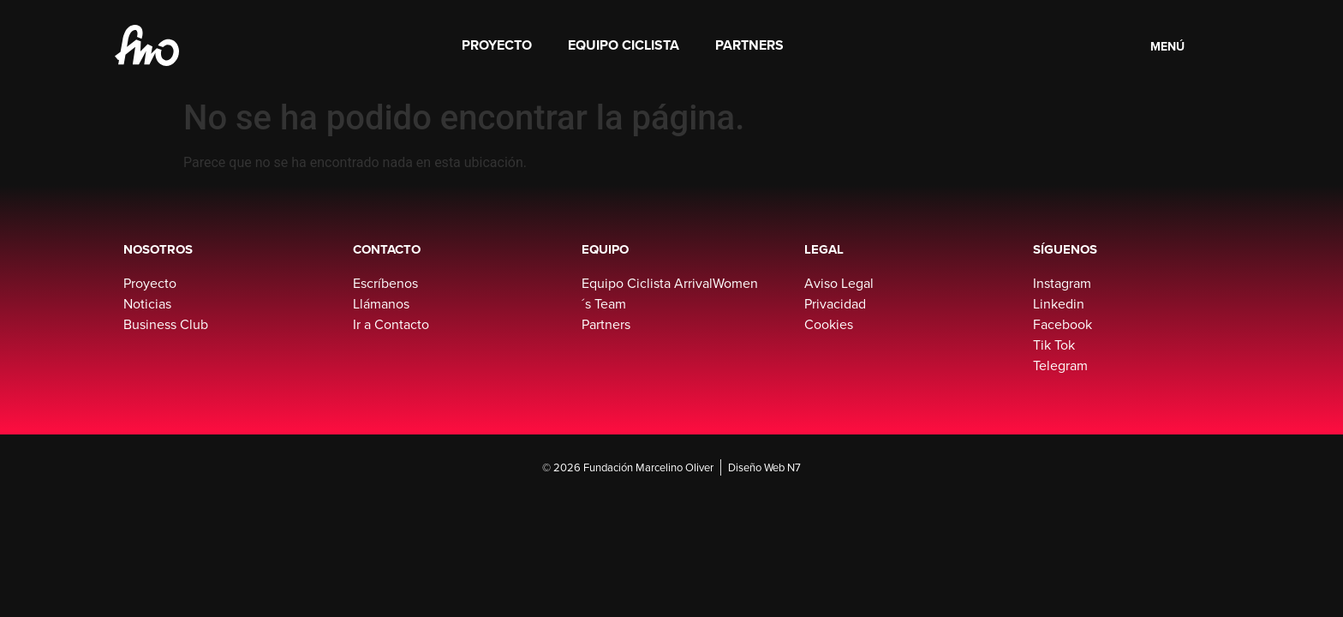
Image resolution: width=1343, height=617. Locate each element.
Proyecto (497, 45)
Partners (749, 45)
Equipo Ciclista (623, 45)
